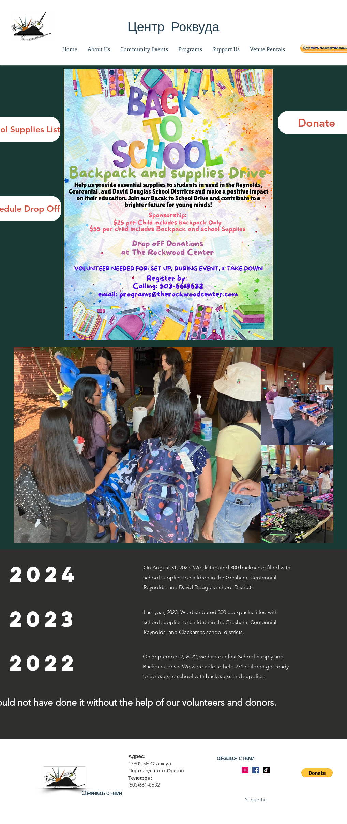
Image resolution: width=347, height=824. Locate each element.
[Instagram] (245, 770)
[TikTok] (266, 770)
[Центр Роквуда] (173, 26)
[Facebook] (255, 770)
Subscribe (256, 799)
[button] (317, 772)
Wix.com (238, 820)
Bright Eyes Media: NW (154, 820)
